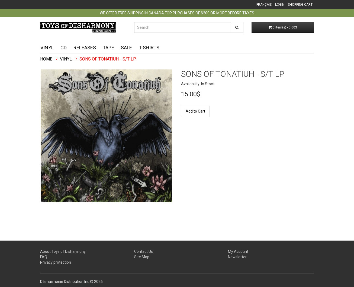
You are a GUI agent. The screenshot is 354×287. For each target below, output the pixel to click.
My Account (238, 251)
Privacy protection (55, 262)
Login (279, 5)
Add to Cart (195, 111)
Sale (126, 47)
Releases (84, 47)
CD (63, 47)
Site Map (141, 257)
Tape (108, 47)
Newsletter (237, 257)
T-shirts (149, 47)
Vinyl (47, 47)
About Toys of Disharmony (63, 251)
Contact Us (143, 251)
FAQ (43, 257)
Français (264, 5)
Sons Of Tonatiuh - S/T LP (107, 59)
